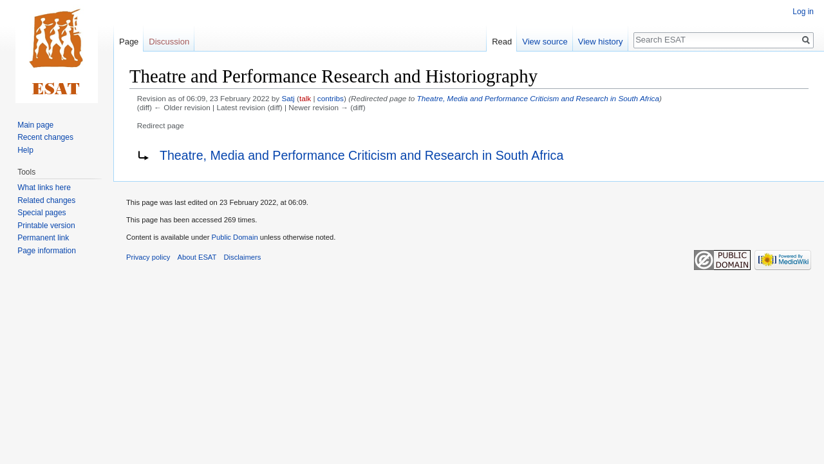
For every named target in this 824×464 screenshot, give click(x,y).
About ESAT (197, 257)
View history (600, 41)
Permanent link (43, 237)
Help (25, 150)
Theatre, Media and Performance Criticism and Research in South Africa (538, 98)
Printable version (46, 225)
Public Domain (234, 237)
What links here (44, 187)
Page (128, 41)
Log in (803, 11)
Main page (35, 125)
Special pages (41, 212)
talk (305, 98)
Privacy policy (148, 257)
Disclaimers (242, 257)
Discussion (169, 41)
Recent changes (45, 137)
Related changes (46, 200)
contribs (330, 98)
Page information (46, 250)
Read (502, 41)
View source (545, 41)
